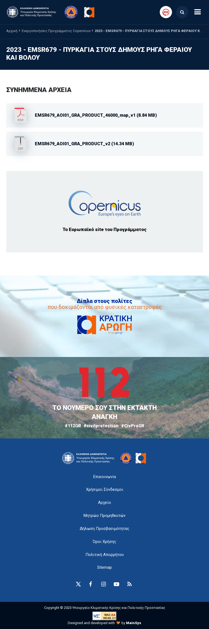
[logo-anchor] (89, 458)
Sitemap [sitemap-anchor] (104, 567)
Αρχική (11, 31)
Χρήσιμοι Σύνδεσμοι (104, 489)
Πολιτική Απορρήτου (104, 554)
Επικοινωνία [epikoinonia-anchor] (104, 476)
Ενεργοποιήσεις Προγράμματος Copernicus (56, 31)
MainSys (133, 623)
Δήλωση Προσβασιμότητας (104, 528)
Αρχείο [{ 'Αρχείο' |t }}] (104, 502)
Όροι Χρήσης (104, 541)
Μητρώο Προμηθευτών (104, 515)
